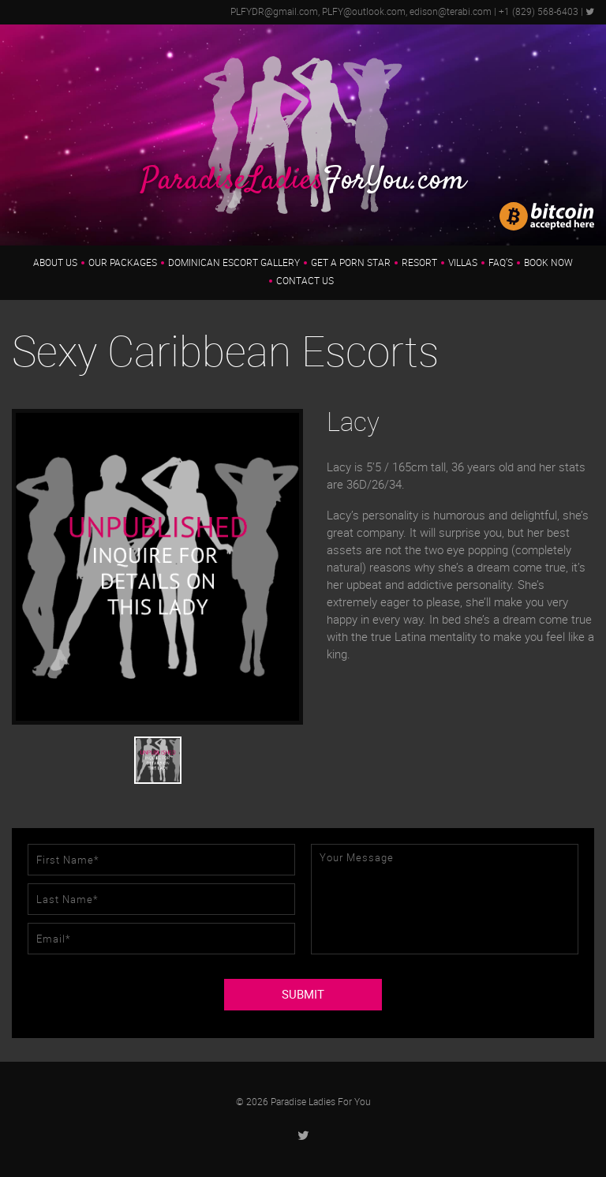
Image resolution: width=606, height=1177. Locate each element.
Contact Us (305, 281)
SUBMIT (303, 995)
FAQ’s (500, 262)
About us (55, 262)
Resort (419, 262)
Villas (462, 262)
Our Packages (122, 262)
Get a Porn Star (351, 262)
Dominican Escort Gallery (234, 262)
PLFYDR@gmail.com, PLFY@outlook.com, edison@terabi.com (361, 11)
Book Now (548, 262)
